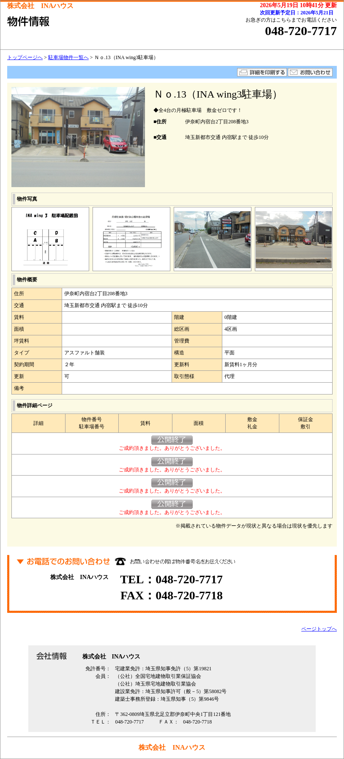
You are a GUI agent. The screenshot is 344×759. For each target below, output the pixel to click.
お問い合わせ (310, 72)
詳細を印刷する (262, 72)
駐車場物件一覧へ (68, 57)
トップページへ (25, 57)
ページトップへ (319, 629)
